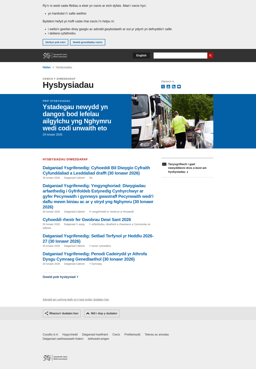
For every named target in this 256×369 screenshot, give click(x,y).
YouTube (168, 87)
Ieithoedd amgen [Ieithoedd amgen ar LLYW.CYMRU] (98, 338)
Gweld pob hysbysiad (59, 277)
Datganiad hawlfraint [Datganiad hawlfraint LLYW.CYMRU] (95, 334)
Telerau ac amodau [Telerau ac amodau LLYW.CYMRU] (157, 334)
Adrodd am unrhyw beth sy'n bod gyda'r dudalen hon (76, 299)
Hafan (46, 67)
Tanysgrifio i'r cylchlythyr (179, 87)
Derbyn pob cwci (55, 42)
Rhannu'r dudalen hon (63, 313)
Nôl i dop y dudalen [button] (104, 313)
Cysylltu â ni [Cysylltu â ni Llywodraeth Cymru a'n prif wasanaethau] (50, 334)
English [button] (141, 55)
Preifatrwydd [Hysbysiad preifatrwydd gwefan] (132, 334)
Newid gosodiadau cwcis (87, 42)
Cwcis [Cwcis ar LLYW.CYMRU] (116, 334)
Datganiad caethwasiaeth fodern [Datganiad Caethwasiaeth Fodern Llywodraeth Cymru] (63, 338)
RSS (173, 87)
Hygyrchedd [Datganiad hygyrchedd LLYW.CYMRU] (70, 334)
